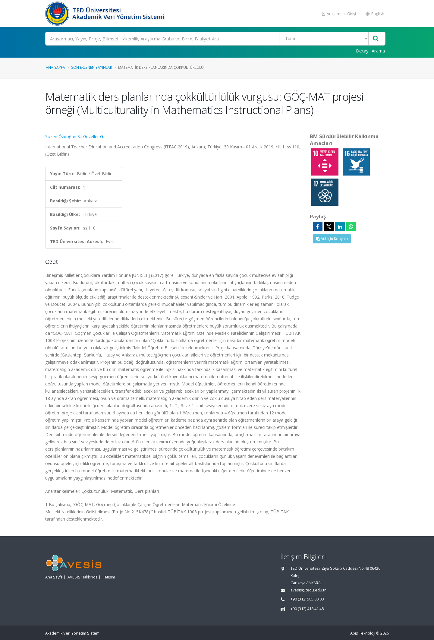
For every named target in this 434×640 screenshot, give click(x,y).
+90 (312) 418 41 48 (307, 608)
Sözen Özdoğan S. (63, 136)
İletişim (108, 577)
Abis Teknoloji (362, 633)
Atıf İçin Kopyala (332, 238)
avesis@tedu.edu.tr (308, 590)
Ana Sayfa (55, 67)
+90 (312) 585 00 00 (307, 599)
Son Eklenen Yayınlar (91, 67)
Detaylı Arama (370, 51)
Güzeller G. (93, 136)
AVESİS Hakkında (83, 577)
